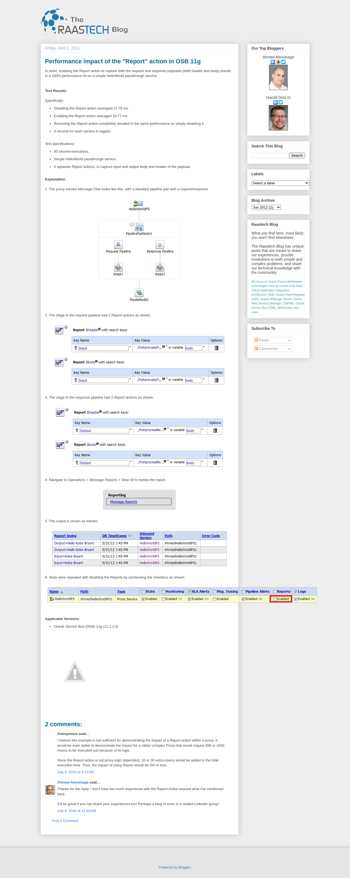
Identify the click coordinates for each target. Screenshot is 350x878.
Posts (262, 340)
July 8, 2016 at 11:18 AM (76, 811)
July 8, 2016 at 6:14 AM (75, 772)
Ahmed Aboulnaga (73, 782)
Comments (266, 348)
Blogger (184, 867)
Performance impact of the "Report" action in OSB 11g (123, 61)
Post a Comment (65, 821)
